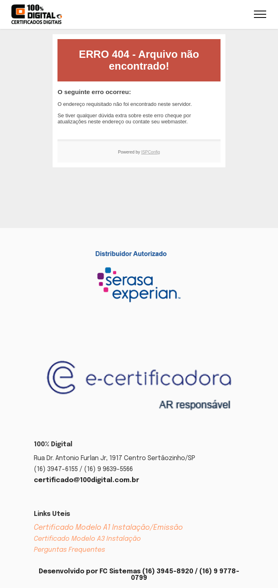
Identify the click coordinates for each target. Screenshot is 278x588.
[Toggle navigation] (260, 14)
